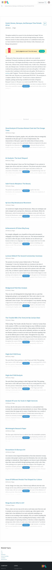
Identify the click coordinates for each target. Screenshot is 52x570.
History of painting (4, 551)
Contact (3, 565)
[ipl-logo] (6, 3)
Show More (26, 81)
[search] (45, 2)
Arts (2, 548)
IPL (2, 6)
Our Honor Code (18, 567)
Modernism (3, 549)
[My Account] (49, 2)
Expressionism (4, 554)
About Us (3, 564)
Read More (26, 141)
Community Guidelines (19, 565)
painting (7, 68)
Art (1, 546)
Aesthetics (3, 553)
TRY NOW (28, 48)
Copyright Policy (18, 564)
